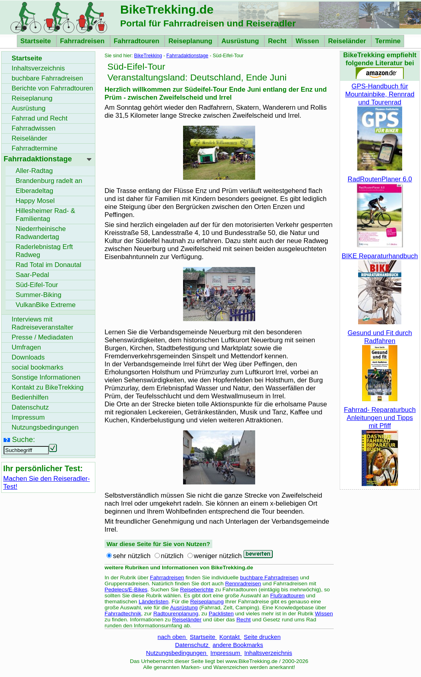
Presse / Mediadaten (42, 337)
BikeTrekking (148, 55)
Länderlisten (154, 602)
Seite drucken (262, 636)
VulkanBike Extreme (46, 305)
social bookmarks (37, 367)
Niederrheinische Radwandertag (41, 233)
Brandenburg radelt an (49, 181)
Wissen (308, 41)
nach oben (172, 636)
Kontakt (230, 636)
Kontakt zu (48, 387)
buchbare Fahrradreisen (269, 578)
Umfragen (26, 347)
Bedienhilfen (30, 397)
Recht (278, 41)
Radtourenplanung (176, 614)
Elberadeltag (34, 191)
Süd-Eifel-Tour (37, 285)
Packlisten (221, 614)
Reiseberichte (197, 590)
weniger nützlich (218, 556)
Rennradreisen (243, 584)
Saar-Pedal (32, 275)
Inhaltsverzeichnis (268, 652)
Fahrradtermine (34, 148)
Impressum (226, 652)
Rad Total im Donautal (48, 265)
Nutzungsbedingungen (177, 652)
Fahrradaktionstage (187, 55)
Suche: (23, 439)
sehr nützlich (132, 556)
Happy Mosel (35, 201)
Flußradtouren (287, 596)
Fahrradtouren (137, 41)
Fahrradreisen (83, 41)
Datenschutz (192, 644)
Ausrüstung (241, 41)
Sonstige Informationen (46, 377)
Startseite (36, 41)
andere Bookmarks (238, 644)
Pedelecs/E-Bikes (126, 590)
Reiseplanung (191, 41)
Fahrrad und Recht (39, 118)
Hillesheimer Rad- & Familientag (45, 215)
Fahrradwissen (34, 128)
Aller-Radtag (34, 171)
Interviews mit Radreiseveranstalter (42, 323)
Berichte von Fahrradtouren (52, 88)
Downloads (28, 357)
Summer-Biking (38, 295)
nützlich (172, 556)
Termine (388, 41)
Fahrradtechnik (123, 614)
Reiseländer (348, 41)
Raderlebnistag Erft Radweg (44, 251)
